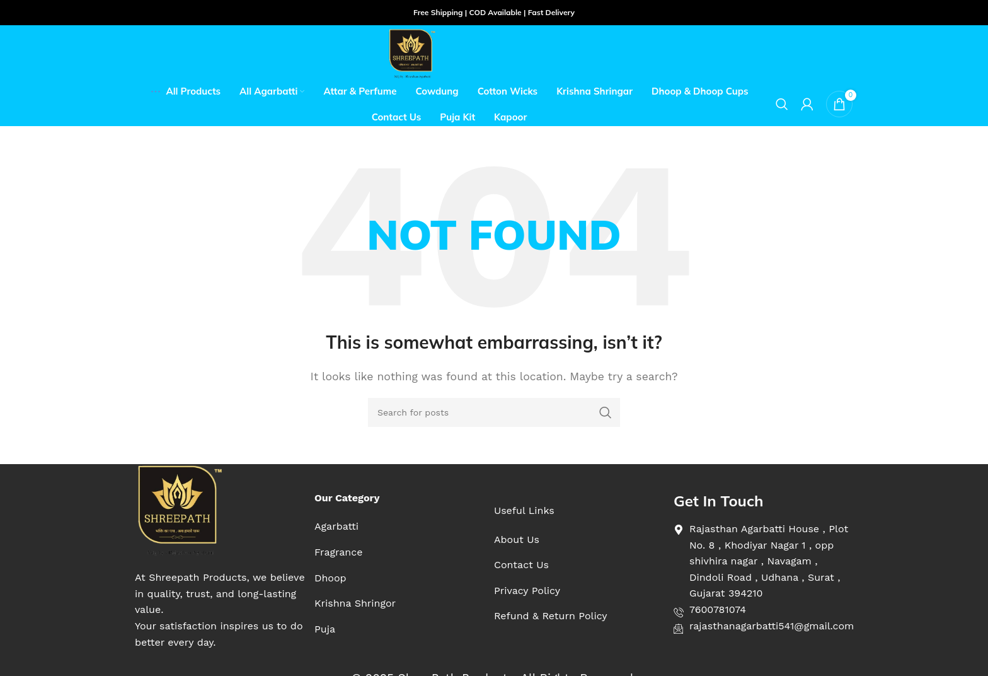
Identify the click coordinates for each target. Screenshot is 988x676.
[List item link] (355, 526)
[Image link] (179, 510)
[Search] (782, 104)
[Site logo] (412, 53)
